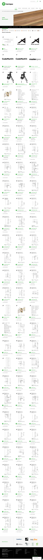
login (40, 1)
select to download (5, 51)
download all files (36, 557)
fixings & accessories (27, 553)
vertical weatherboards (18, 550)
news (34, 552)
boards (16, 553)
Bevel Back (11, 11)
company (36, 8)
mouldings (26, 550)
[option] (21, 17)
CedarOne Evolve (18, 30)
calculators (19, 8)
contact (40, 8)
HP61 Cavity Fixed (15, 11)
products (15, 8)
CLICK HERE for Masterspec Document (36, 67)
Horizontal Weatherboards (7, 11)
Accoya (31, 30)
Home (3, 11)
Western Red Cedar (6, 30)
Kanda (40, 30)
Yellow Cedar (12, 30)
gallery (29, 8)
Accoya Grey (36, 30)
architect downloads (24, 8)
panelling (17, 552)
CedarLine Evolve (25, 30)
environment (32, 8)
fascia (25, 552)
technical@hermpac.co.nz (10, 551)
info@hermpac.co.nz (7, 552)
